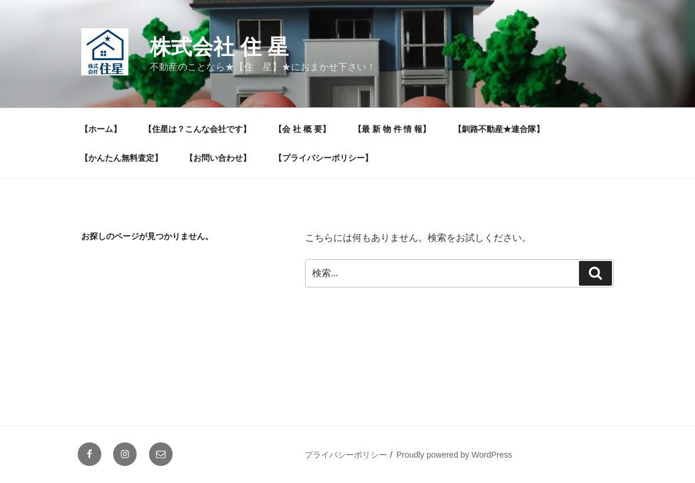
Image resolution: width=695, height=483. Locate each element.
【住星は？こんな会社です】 (197, 129)
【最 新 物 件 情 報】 (392, 129)
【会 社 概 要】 (302, 129)
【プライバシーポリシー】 (323, 158)
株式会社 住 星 (219, 47)
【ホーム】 (100, 129)
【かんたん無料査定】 (121, 158)
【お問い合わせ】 (218, 158)
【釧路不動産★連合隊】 (499, 129)
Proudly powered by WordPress (454, 454)
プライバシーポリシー (346, 454)
